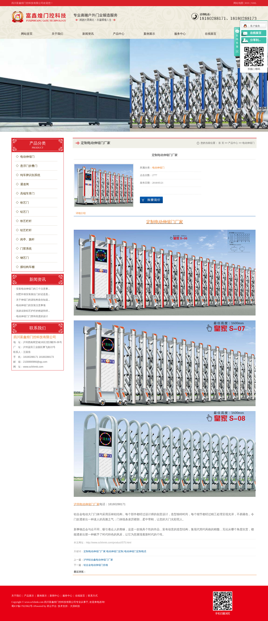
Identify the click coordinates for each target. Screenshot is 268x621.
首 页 (221, 143)
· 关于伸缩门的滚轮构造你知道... (32, 299)
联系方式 (93, 595)
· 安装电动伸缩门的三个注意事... (32, 288)
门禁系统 (26, 248)
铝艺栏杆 (26, 230)
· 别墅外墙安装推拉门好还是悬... (32, 294)
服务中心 (180, 33)
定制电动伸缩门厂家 (95, 551)
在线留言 (210, 33)
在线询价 (151, 200)
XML (254, 3)
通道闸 (24, 184)
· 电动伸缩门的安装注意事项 (30, 305)
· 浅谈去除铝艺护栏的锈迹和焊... (32, 310)
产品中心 (118, 33)
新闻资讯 (88, 33)
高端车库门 (27, 193)
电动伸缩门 (27, 156)
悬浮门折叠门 (28, 165)
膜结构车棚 (27, 267)
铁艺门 (24, 202)
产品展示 (29, 595)
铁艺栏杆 (26, 221)
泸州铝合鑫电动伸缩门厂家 (98, 559)
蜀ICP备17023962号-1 (23, 606)
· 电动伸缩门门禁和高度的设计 (31, 316)
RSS (247, 3)
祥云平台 (52, 606)
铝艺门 (24, 211)
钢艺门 (24, 257)
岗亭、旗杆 (27, 239)
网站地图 (238, 3)
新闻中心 (54, 595)
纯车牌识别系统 (30, 175)
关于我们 (57, 33)
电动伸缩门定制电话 (135, 551)
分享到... (255, 40)
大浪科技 (75, 606)
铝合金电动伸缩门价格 (96, 565)
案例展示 (149, 33)
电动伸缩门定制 (114, 551)
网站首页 (26, 33)
